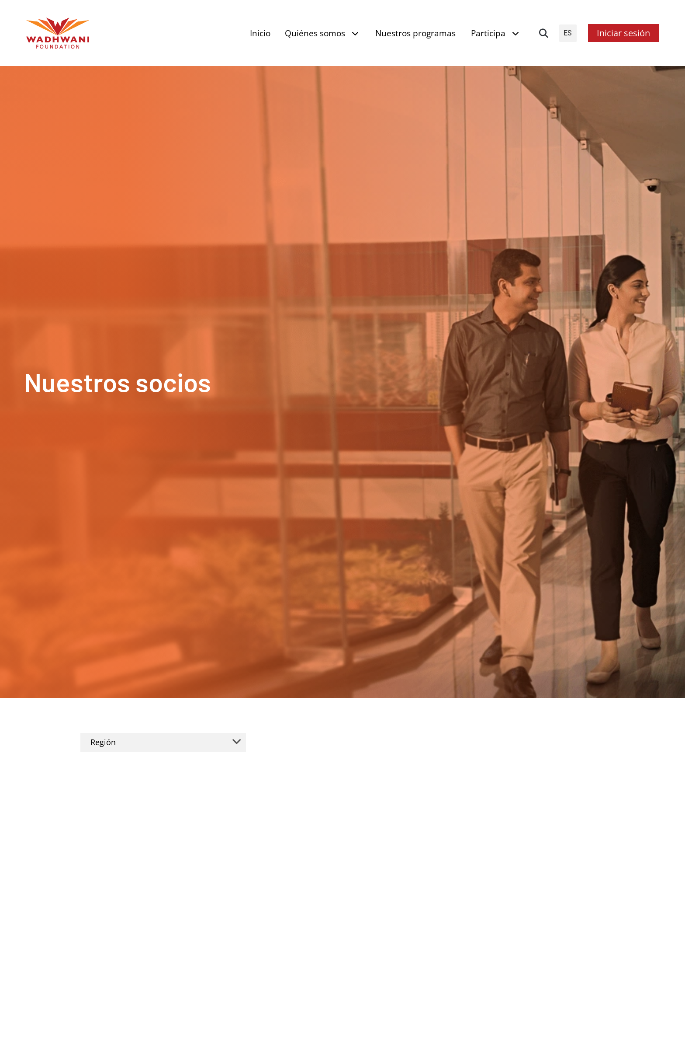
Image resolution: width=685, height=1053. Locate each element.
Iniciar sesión (623, 33)
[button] (543, 33)
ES (568, 33)
